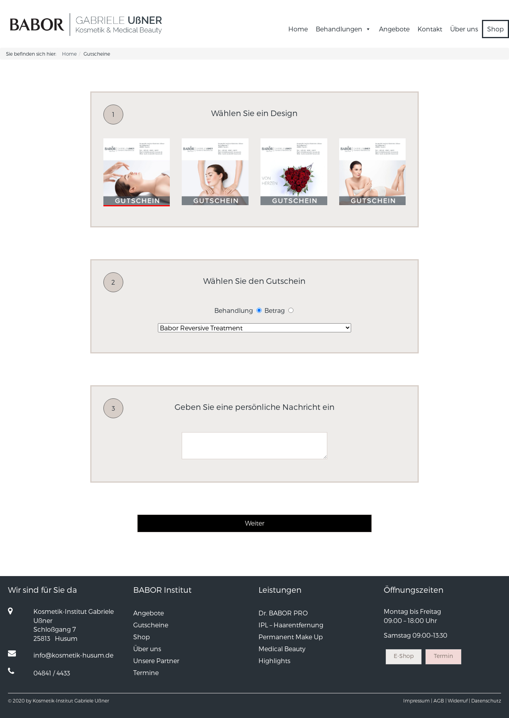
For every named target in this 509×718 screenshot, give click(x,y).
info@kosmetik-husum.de (73, 655)
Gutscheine (150, 625)
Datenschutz (486, 700)
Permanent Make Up (290, 636)
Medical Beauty (281, 648)
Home (298, 29)
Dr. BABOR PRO (283, 613)
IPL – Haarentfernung (290, 625)
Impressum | (417, 700)
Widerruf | (459, 700)
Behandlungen (343, 29)
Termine (146, 672)
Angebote (394, 29)
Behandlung (233, 310)
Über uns (464, 29)
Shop (495, 29)
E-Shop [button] (404, 655)
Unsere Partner (156, 660)
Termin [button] (443, 655)
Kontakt (430, 29)
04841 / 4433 (51, 673)
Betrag (274, 310)
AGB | (440, 700)
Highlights (274, 660)
